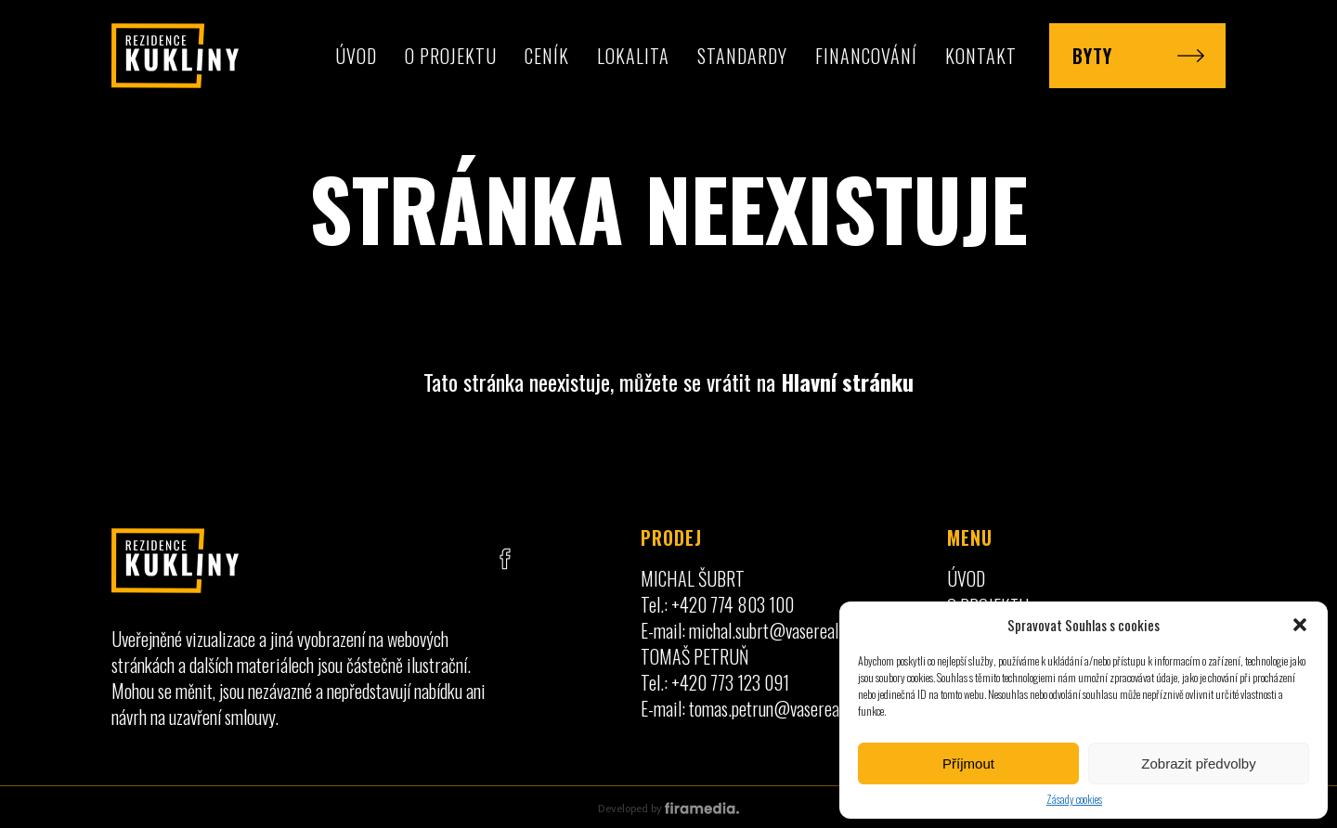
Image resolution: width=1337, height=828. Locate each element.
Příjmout (968, 763)
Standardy (742, 56)
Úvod (356, 56)
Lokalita (633, 56)
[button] (1300, 624)
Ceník (547, 56)
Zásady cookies (1074, 799)
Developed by (668, 808)
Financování (866, 56)
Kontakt (981, 56)
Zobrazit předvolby (1198, 763)
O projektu (451, 56)
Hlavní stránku (847, 381)
